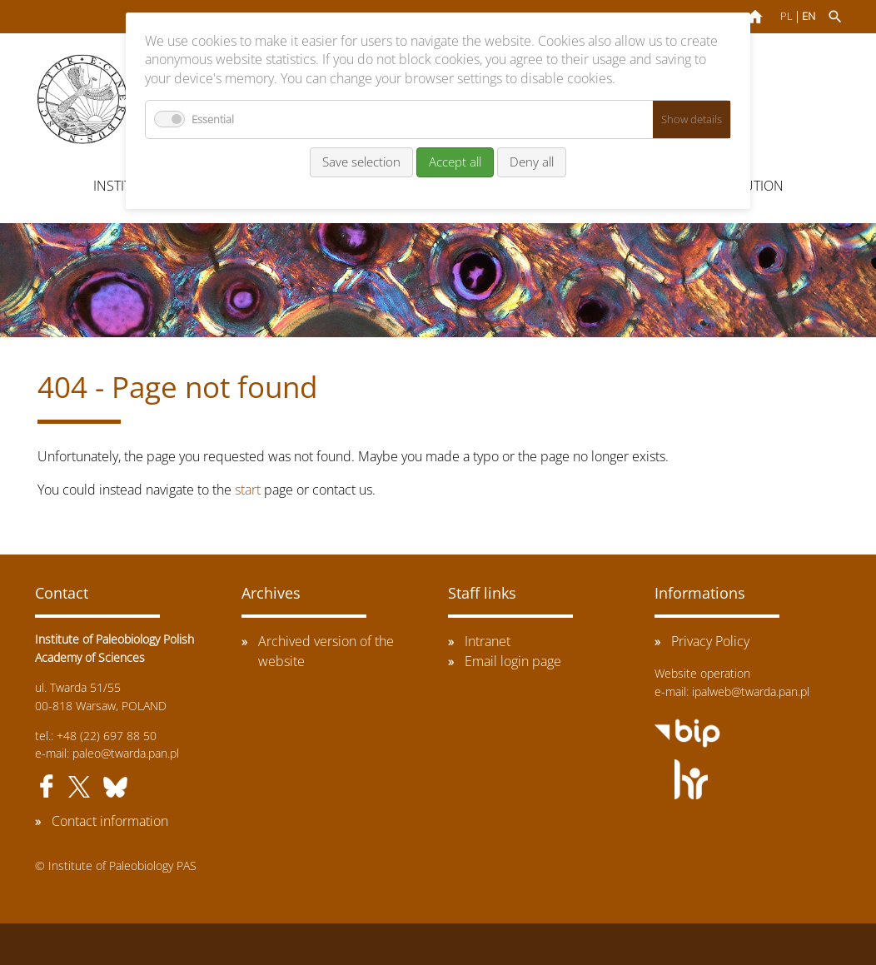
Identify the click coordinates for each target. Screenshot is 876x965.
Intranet (487, 641)
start (248, 489)
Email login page (513, 661)
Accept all (455, 161)
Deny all (532, 161)
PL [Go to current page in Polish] (786, 16)
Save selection (361, 161)
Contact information (110, 821)
